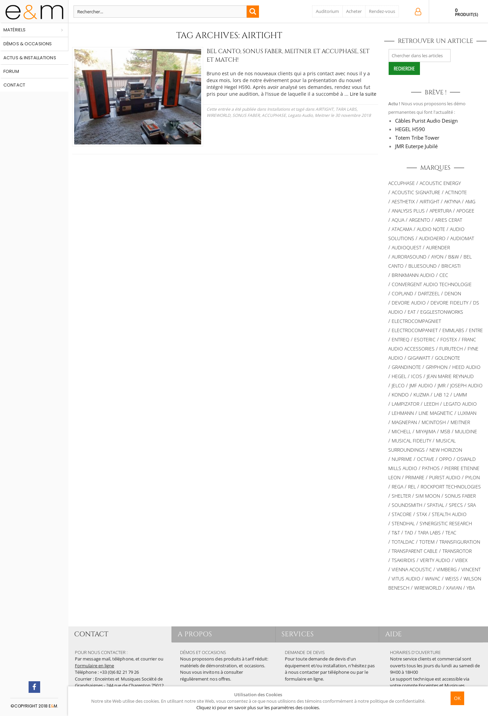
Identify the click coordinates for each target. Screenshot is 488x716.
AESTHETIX (403, 201)
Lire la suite (259, 94)
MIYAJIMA (426, 431)
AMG (470, 201)
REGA (397, 486)
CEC (443, 275)
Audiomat (462, 238)
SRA (472, 505)
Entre (476, 330)
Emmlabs (453, 330)
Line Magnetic (436, 413)
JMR (441, 385)
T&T (396, 532)
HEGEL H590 (410, 129)
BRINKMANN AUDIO (413, 275)
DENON (452, 293)
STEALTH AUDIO (449, 514)
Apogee (465, 210)
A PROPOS (196, 634)
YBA (471, 588)
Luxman (467, 413)
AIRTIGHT (302, 109)
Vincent (471, 569)
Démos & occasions (27, 44)
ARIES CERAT (448, 220)
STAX (422, 514)
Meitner (259, 115)
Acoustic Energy (440, 183)
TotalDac (403, 542)
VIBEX (461, 560)
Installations (256, 109)
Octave (425, 459)
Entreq (400, 339)
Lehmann (403, 413)
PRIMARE (414, 477)
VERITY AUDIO (435, 560)
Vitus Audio (406, 578)
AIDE (394, 634)
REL (412, 486)
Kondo (400, 394)
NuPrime (402, 459)
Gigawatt (419, 358)
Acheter (354, 11)
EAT (412, 312)
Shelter (401, 496)
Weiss (452, 578)
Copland (402, 293)
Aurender (438, 247)
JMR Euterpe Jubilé (416, 146)
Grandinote (406, 367)
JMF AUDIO (421, 385)
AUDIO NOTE (431, 229)
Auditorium (327, 11)
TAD (409, 532)
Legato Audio (237, 115)
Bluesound (422, 266)
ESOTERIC (425, 339)
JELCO (398, 385)
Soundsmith (407, 505)
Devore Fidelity (449, 302)
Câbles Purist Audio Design (426, 120)
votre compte (404, 685)
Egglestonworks (441, 312)
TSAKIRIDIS (403, 560)
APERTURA (440, 210)
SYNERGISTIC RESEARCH (446, 523)
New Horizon (445, 450)
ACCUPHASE (211, 115)
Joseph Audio (466, 385)
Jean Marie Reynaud (450, 376)
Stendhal (403, 523)
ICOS (416, 376)
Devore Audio (409, 302)
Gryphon (437, 367)
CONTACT (92, 634)
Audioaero (432, 238)
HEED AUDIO (466, 367)
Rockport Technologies (451, 486)
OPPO (445, 459)
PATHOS (431, 468)
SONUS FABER (460, 496)
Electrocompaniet (415, 330)
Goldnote (447, 358)
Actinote (456, 192)
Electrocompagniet (416, 321)
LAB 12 (441, 394)
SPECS (456, 505)
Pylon (472, 477)
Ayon (437, 256)
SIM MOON (428, 496)
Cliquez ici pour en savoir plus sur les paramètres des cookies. (258, 707)
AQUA (398, 220)
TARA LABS (324, 109)
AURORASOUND (409, 256)
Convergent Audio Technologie (432, 284)
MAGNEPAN (404, 422)
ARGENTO (419, 220)
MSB (445, 431)
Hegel (399, 376)
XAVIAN (454, 588)
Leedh (431, 404)
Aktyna (452, 201)
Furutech (451, 348)
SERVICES (298, 634)
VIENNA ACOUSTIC (412, 569)
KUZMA (421, 394)
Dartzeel (429, 293)
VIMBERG (447, 569)
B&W (453, 256)
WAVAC (432, 578)
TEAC (450, 532)
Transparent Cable (415, 551)
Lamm (460, 394)
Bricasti (451, 266)
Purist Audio (444, 477)
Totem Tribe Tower (417, 137)
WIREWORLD (348, 109)
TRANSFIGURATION (459, 542)
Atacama (402, 229)
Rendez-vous (382, 11)
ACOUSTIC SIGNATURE (416, 192)
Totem (427, 542)
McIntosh (434, 422)
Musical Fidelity (411, 440)
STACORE (402, 514)
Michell (401, 431)
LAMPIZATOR (405, 404)
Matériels (14, 30)
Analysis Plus (408, 210)
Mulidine (466, 431)
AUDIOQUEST (406, 247)
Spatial (435, 505)
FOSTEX (448, 339)
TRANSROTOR (457, 551)
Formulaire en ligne (94, 666)
